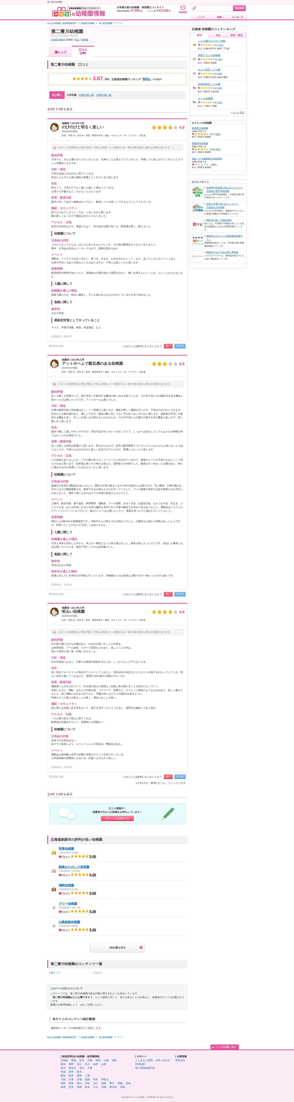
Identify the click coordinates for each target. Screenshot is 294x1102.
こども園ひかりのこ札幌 (211, 41)
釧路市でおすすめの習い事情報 (222, 252)
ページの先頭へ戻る (225, 1047)
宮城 (89, 1060)
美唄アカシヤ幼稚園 (209, 55)
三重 (87, 1075)
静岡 (79, 1075)
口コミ (98, 972)
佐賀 (71, 1087)
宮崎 (103, 1087)
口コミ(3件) (83, 51)
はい (168, 345)
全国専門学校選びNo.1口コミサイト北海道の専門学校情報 (224, 189)
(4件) (220, 102)
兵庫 (71, 1079)
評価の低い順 (104, 95)
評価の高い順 (86, 95)
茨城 (63, 1071)
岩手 (81, 1060)
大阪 (63, 1079)
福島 (114, 1060)
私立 (77, 39)
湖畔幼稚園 (66, 885)
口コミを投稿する (117, 818)
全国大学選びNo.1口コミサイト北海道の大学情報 (222, 206)
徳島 (103, 1083)
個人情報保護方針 (145, 1067)
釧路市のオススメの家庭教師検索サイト (224, 238)
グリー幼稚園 (68, 903)
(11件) (221, 45)
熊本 (87, 1087)
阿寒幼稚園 (66, 848)
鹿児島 (113, 1087)
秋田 (98, 1060)
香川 (111, 1083)
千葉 (89, 1067)
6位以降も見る (117, 947)
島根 (71, 1083)
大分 (95, 1087)
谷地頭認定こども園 (209, 84)
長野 (71, 1064)
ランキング (237, 17)
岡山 (79, 1083)
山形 (106, 1060)
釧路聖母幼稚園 (200, 143)
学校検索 (239, 8)
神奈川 (72, 1067)
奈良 (95, 1079)
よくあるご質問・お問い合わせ (152, 1060)
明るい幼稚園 (73, 611)
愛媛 (120, 1083)
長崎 (79, 1087)
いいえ (180, 345)
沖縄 (122, 1087)
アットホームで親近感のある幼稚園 (92, 363)
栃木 (79, 1071)
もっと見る (238, 112)
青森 (73, 1060)
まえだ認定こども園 (209, 69)
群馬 (71, 1071)
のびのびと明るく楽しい (83, 127)
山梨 (103, 1064)
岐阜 (71, 1075)
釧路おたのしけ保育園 (74, 867)
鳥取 (63, 1083)
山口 (95, 1083)
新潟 (63, 1064)
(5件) (220, 88)
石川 (87, 1064)
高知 (128, 1083)
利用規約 (140, 1064)
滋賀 (87, 1079)
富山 (79, 1064)
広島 (87, 1083)
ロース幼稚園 (205, 98)
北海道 (54, 39)
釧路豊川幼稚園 (200, 128)
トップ (200, 17)
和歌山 (105, 1079)
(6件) (220, 59)
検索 (219, 17)
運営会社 (180, 1060)
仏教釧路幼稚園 (69, 922)
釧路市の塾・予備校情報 (218, 220)
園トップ (60, 52)
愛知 (63, 1075)
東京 (63, 1067)
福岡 (63, 1087)
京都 (79, 1079)
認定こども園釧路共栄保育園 (207, 158)
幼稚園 (84, 39)
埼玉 (81, 1067)
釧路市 (61, 39)
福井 (95, 1064)
